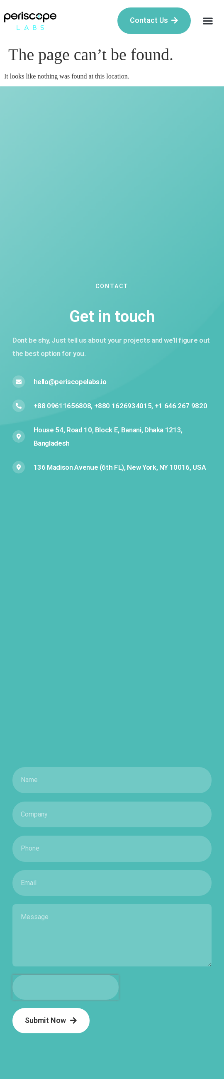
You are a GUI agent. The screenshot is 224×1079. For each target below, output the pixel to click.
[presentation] (65, 987)
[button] (208, 21)
